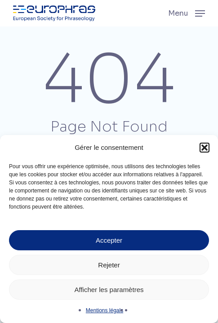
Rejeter (109, 265)
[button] (204, 147)
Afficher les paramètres (109, 289)
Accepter (109, 240)
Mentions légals (104, 310)
